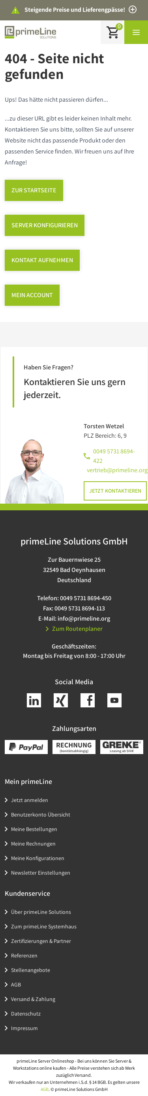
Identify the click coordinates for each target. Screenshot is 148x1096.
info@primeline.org (84, 618)
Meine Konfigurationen (37, 858)
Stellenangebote (30, 970)
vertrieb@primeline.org (117, 470)
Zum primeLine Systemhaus (44, 926)
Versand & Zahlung (33, 999)
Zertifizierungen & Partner (41, 940)
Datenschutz (26, 1013)
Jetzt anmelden (29, 800)
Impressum (24, 1028)
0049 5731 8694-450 (85, 598)
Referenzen (24, 955)
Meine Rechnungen (33, 843)
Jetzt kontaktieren (115, 490)
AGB (16, 984)
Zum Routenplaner (74, 629)
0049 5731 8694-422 (114, 456)
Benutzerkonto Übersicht (40, 814)
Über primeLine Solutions (41, 911)
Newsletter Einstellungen (40, 872)
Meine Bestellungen (34, 829)
